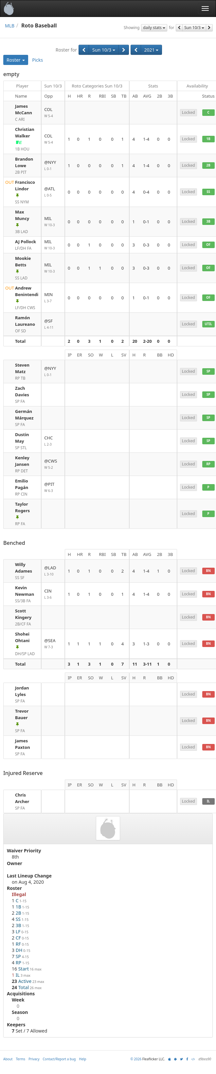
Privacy (33, 1059)
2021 (151, 50)
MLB (9, 26)
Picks (37, 60)
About (7, 1059)
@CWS (53, 464)
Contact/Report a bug (59, 1059)
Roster (16, 60)
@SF (53, 324)
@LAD (53, 571)
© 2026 (135, 1059)
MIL (53, 221)
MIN (53, 298)
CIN (53, 594)
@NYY (53, 165)
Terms (20, 1059)
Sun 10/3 (194, 27)
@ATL (53, 192)
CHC (53, 441)
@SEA (53, 644)
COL (53, 112)
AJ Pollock (25, 242)
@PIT (53, 487)
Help (82, 1059)
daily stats (154, 27)
